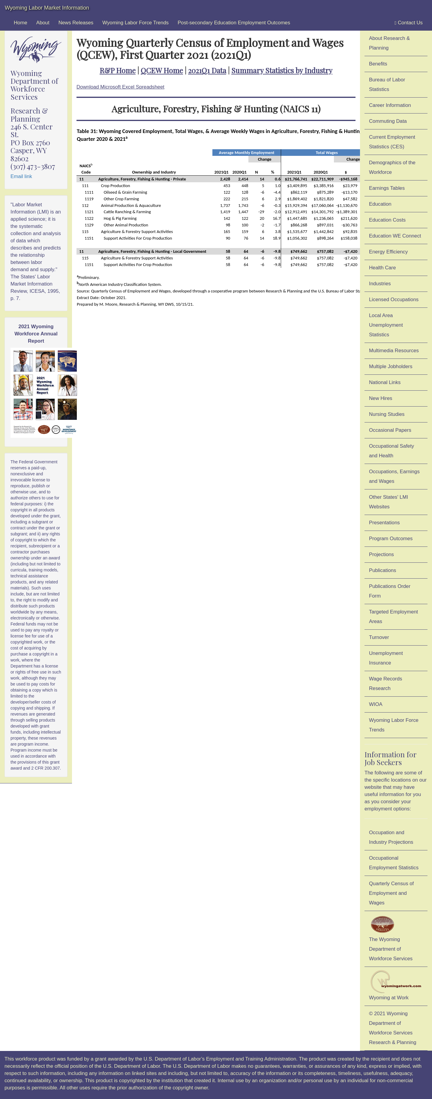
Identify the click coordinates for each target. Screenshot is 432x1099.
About (43, 23)
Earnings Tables (387, 188)
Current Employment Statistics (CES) (392, 142)
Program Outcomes (390, 538)
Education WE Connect (395, 236)
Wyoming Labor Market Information (47, 8)
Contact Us (408, 23)
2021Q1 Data (207, 70)
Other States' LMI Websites (388, 502)
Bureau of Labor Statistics (387, 84)
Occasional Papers (390, 430)
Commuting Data (388, 121)
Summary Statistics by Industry (281, 70)
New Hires (380, 398)
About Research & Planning (389, 43)
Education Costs (387, 220)
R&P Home (118, 70)
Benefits (378, 64)
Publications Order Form (389, 591)
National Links (384, 382)
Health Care (382, 268)
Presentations (384, 522)
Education (380, 204)
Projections (381, 554)
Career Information (390, 105)
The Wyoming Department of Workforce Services (390, 938)
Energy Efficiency (388, 252)
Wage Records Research (385, 683)
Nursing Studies (386, 414)
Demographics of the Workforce (392, 167)
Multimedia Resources (394, 350)
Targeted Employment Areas (393, 616)
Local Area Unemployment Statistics (386, 325)
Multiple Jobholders (390, 366)
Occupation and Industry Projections (391, 837)
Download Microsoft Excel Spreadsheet (120, 87)
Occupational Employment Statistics (393, 862)
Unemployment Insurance (386, 658)
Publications (382, 570)
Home (20, 23)
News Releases (76, 23)
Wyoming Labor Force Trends (135, 23)
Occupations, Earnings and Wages (394, 476)
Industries (380, 283)
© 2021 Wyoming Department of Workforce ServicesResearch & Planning (392, 1028)
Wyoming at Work (396, 985)
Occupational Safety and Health (391, 451)
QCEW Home (162, 70)
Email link (21, 176)
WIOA (375, 704)
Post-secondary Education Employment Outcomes (234, 23)
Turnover (379, 637)
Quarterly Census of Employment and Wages (391, 893)
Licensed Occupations (393, 299)
